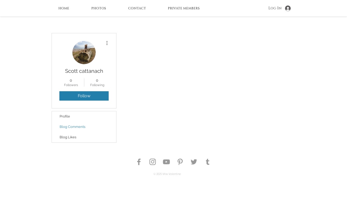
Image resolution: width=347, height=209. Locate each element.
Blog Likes (68, 137)
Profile (65, 116)
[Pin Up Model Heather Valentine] (139, 162)
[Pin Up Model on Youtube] (166, 162)
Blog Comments (72, 127)
